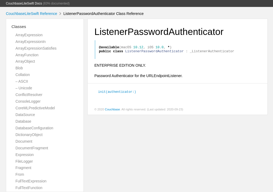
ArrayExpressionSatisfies (36, 48)
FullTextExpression (30, 181)
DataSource (25, 115)
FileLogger (24, 161)
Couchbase (112, 111)
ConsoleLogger (28, 101)
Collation (22, 75)
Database (23, 121)
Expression (24, 155)
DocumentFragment (31, 148)
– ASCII (21, 81)
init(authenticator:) (117, 93)
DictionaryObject (29, 135)
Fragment (23, 168)
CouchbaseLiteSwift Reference (31, 13)
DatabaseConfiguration (34, 128)
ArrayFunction (26, 55)
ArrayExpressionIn (30, 41)
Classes (18, 26)
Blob (19, 68)
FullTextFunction (28, 188)
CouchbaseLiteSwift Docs (24, 3)
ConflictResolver (28, 95)
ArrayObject (25, 61)
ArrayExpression (29, 35)
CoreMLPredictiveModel (35, 108)
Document (23, 141)
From (19, 174)
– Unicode (23, 88)
